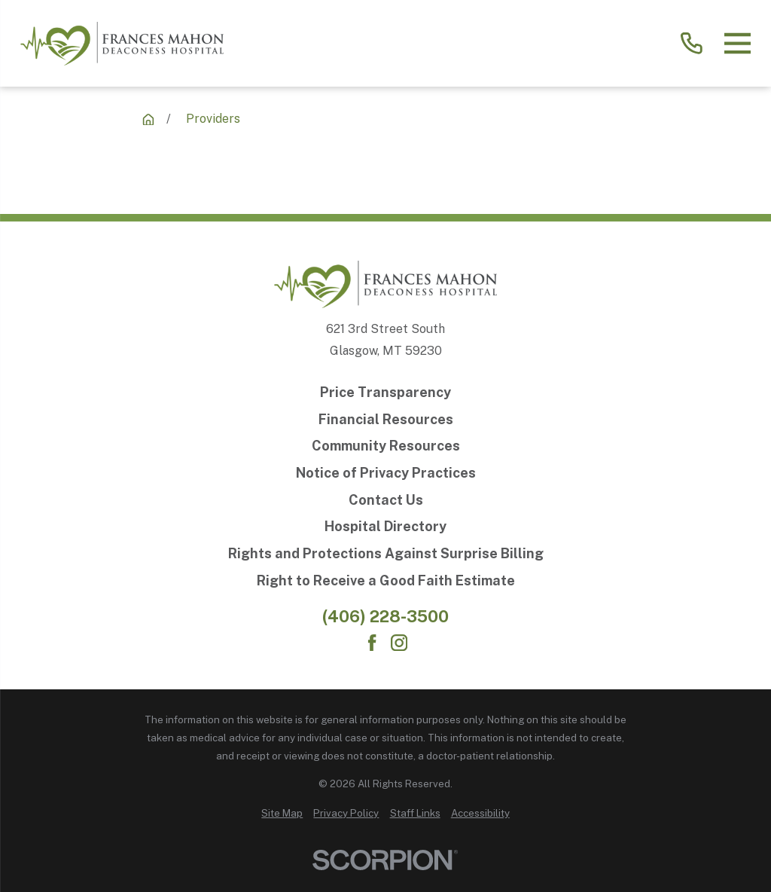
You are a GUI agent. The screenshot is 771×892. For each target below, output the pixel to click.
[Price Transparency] (386, 392)
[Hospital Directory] (386, 526)
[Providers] (148, 120)
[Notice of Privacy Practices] (386, 473)
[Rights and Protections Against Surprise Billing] (386, 553)
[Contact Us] (386, 500)
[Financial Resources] (386, 419)
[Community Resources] (386, 446)
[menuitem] (282, 814)
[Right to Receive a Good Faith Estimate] (386, 581)
